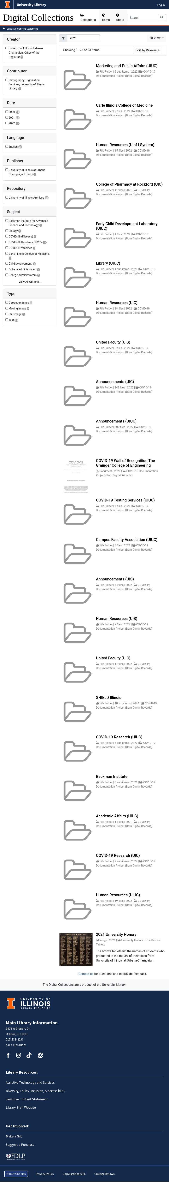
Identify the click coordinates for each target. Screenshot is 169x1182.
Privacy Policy (45, 1174)
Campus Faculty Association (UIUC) (126, 539)
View (155, 38)
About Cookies (16, 1174)
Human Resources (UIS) (116, 618)
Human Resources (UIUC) (118, 895)
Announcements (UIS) (115, 579)
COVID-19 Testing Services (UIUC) (125, 500)
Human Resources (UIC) (116, 302)
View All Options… (30, 282)
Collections (88, 18)
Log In (161, 5)
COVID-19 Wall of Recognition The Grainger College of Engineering (125, 463)
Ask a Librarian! (16, 1045)
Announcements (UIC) (115, 381)
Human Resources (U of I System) (125, 144)
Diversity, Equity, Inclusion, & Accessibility (35, 1091)
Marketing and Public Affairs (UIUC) (127, 65)
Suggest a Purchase (20, 1144)
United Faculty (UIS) (113, 342)
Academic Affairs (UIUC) (117, 816)
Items (106, 18)
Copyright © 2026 (74, 1174)
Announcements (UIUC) (116, 421)
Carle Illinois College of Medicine (124, 105)
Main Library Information (32, 1022)
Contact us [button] (86, 974)
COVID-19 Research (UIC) (118, 855)
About (120, 18)
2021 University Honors (116, 934)
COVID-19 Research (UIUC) (119, 737)
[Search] (142, 17)
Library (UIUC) (108, 263)
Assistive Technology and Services (30, 1082)
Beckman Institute (111, 776)
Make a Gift (14, 1136)
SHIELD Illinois (108, 697)
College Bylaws (104, 1174)
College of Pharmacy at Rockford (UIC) (129, 184)
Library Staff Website (21, 1107)
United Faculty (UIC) (113, 658)
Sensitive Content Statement (22, 28)
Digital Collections (38, 17)
